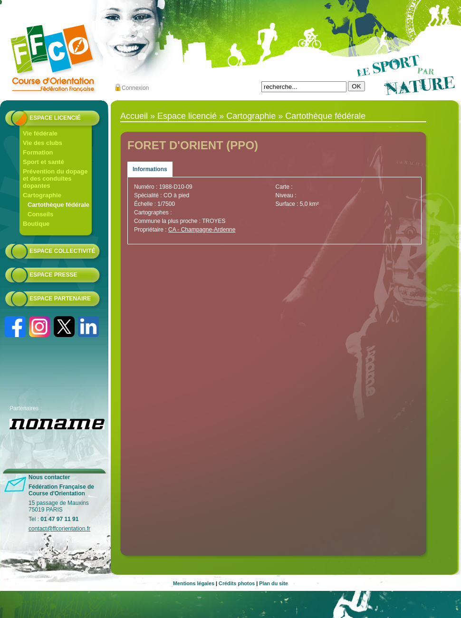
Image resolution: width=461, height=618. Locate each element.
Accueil (134, 116)
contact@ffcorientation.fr (59, 528)
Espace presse (53, 274)
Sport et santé (43, 161)
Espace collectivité (62, 251)
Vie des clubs (42, 142)
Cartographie (42, 195)
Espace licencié (55, 118)
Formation (38, 152)
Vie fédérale (40, 133)
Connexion (135, 88)
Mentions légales (193, 583)
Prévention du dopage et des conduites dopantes (55, 178)
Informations (150, 169)
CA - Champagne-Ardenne (201, 229)
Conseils (40, 214)
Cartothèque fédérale (58, 204)
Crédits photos (237, 583)
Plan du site (273, 583)
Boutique (36, 223)
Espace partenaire (60, 298)
